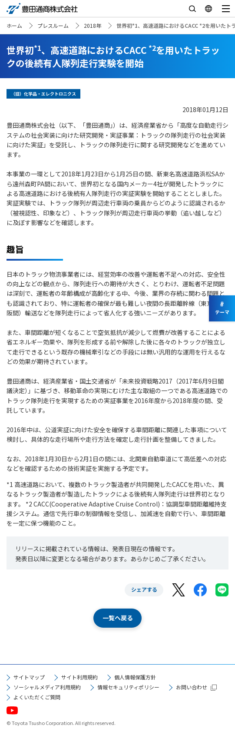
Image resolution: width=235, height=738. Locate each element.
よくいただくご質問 (36, 697)
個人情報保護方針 (135, 677)
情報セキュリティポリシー (128, 687)
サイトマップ (29, 677)
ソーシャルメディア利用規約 (47, 687)
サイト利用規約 (79, 677)
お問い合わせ (191, 687)
